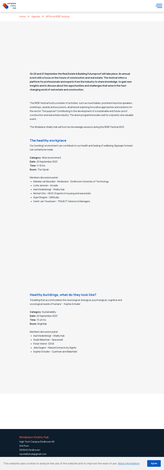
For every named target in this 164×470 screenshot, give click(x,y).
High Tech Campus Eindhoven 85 (37, 441)
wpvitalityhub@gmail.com (32, 454)
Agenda (36, 16)
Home (22, 16)
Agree (154, 463)
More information (129, 463)
